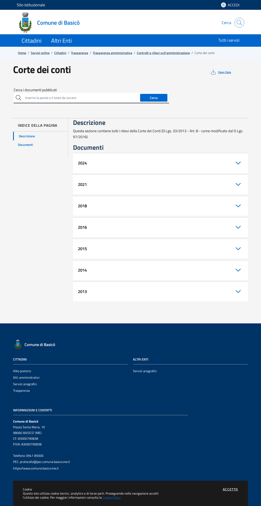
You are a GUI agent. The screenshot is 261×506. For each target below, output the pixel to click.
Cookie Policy (112, 497)
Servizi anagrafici (25, 384)
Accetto (230, 489)
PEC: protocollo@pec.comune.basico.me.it (41, 461)
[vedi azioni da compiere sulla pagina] (220, 72)
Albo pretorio (22, 370)
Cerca (154, 97)
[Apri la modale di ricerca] (239, 23)
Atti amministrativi (26, 377)
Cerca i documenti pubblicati (35, 90)
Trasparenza (21, 390)
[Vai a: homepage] (51, 22)
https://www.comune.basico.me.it (36, 468)
